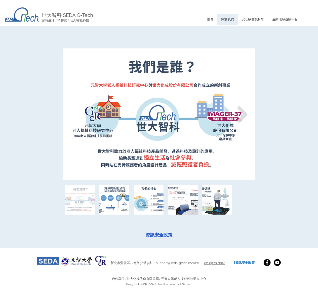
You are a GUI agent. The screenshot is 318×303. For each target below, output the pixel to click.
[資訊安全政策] (159, 234)
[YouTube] (277, 262)
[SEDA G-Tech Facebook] (267, 262)
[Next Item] (242, 114)
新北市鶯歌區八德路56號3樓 (133, 263)
